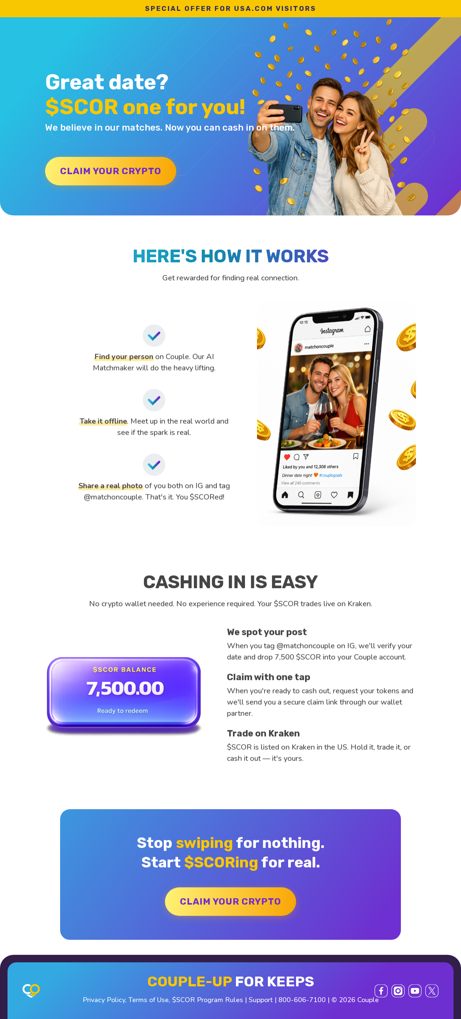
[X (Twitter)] (431, 990)
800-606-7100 (302, 999)
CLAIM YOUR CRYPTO (110, 171)
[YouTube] (415, 990)
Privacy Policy (104, 999)
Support (261, 999)
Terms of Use (148, 999)
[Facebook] (381, 990)
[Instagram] (398, 990)
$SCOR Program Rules (207, 999)
